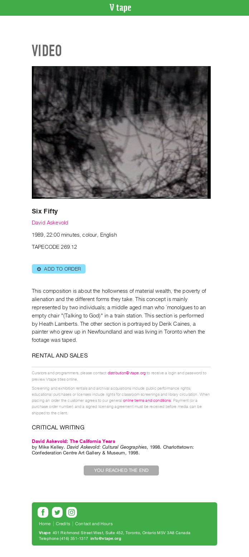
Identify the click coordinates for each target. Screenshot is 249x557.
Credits (63, 523)
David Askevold (50, 223)
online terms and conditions (147, 400)
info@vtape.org (106, 538)
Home (45, 523)
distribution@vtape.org (127, 373)
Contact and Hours (94, 523)
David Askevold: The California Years (73, 441)
